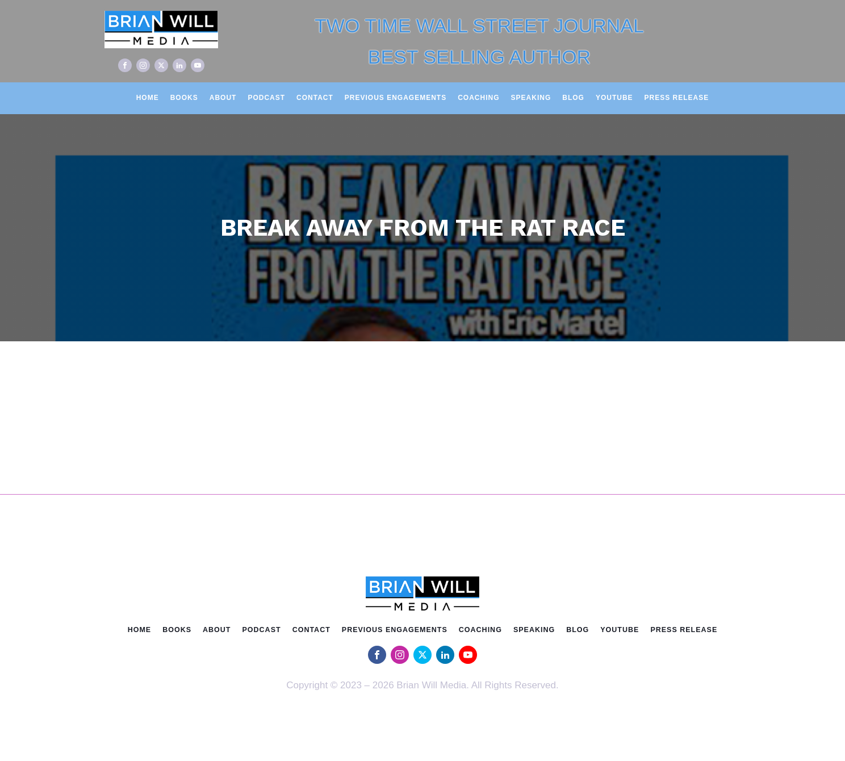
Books (184, 98)
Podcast (266, 98)
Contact (314, 98)
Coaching (478, 98)
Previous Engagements (395, 98)
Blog (573, 98)
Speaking (531, 98)
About (223, 98)
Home (147, 98)
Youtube (614, 98)
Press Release (677, 98)
